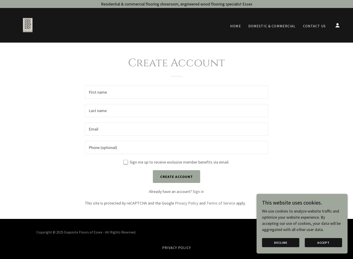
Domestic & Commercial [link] (272, 26)
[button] (337, 25)
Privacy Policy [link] (186, 203)
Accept (323, 243)
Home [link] (235, 26)
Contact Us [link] (314, 26)
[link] (27, 24)
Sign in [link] (198, 191)
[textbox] (176, 92)
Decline (280, 243)
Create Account (176, 176)
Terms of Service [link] (221, 203)
